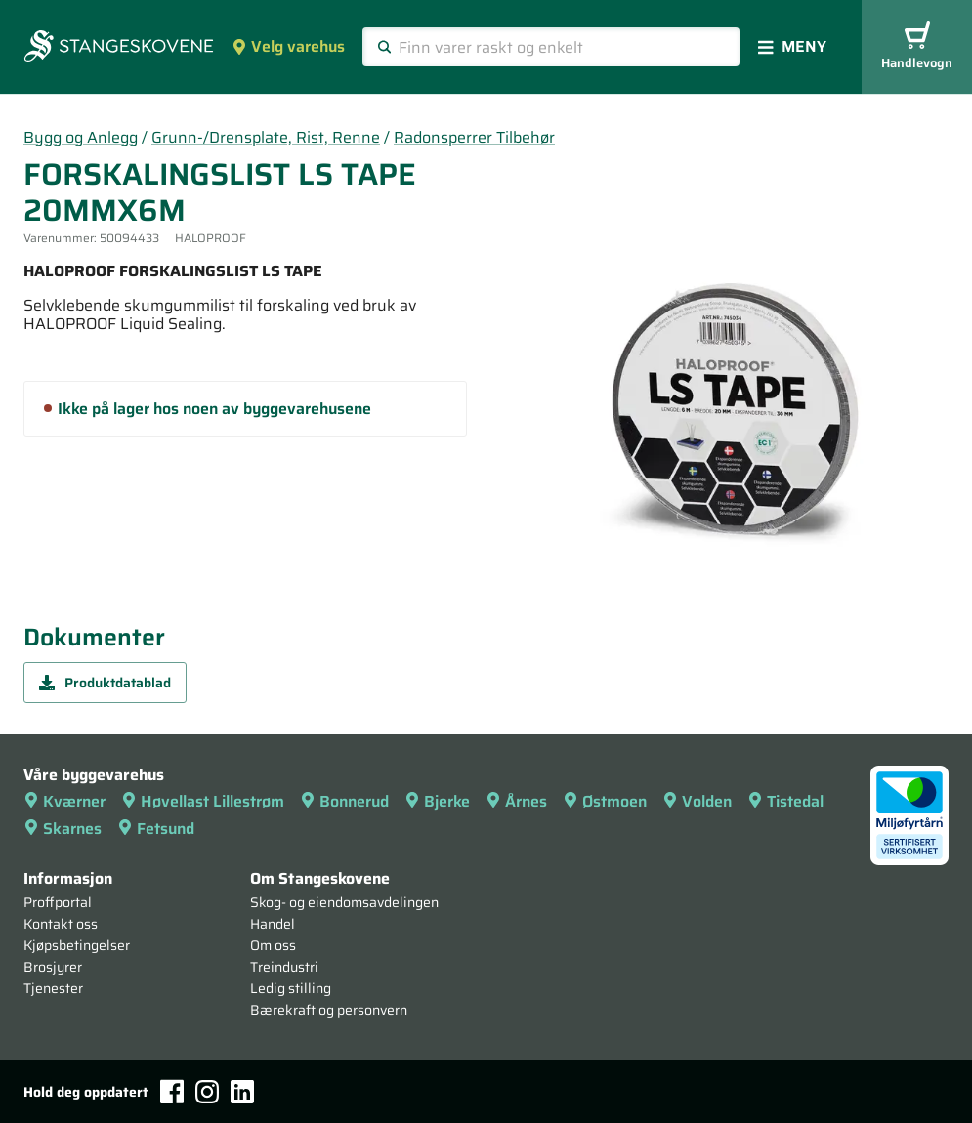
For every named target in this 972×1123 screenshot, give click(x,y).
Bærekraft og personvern (328, 1009)
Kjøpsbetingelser (76, 945)
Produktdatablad (105, 682)
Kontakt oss (60, 924)
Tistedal (785, 801)
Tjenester (53, 988)
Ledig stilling (290, 988)
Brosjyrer (52, 966)
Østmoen (605, 801)
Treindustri (284, 966)
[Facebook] (172, 1091)
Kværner (64, 801)
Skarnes (62, 828)
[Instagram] (207, 1091)
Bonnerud (344, 801)
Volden (697, 801)
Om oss (273, 945)
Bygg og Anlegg (80, 137)
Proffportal (57, 902)
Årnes (516, 801)
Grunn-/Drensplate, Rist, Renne (265, 137)
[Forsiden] (118, 47)
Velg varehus (288, 46)
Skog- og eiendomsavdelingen (344, 902)
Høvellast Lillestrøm (202, 801)
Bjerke (437, 801)
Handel (272, 924)
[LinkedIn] (242, 1091)
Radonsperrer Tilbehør (474, 137)
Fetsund (155, 828)
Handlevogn (916, 47)
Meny (792, 46)
